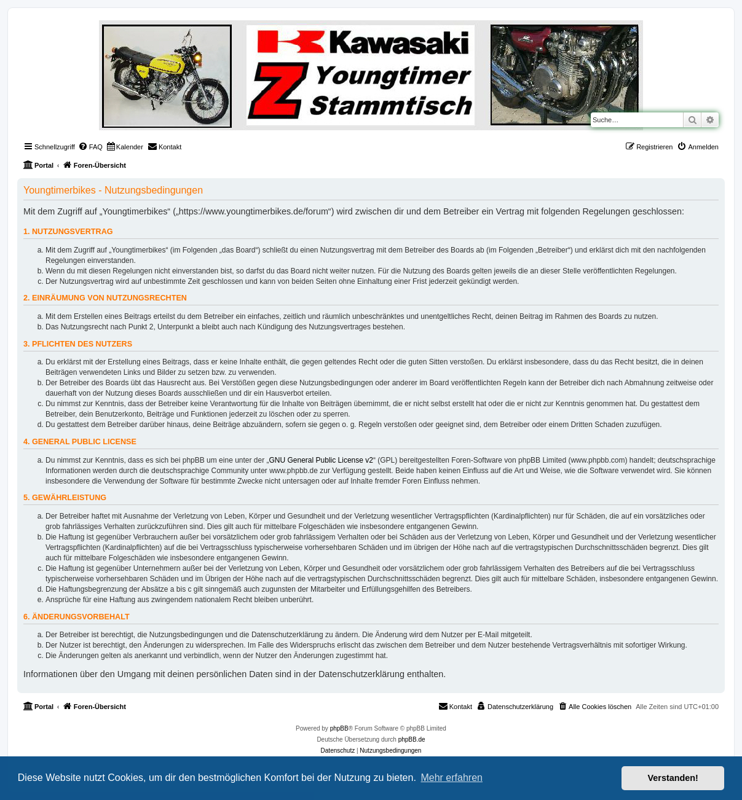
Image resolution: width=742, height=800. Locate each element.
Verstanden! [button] (673, 778)
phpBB (339, 728)
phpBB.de (411, 739)
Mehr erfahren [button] (451, 777)
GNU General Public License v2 (321, 460)
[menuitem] (90, 146)
